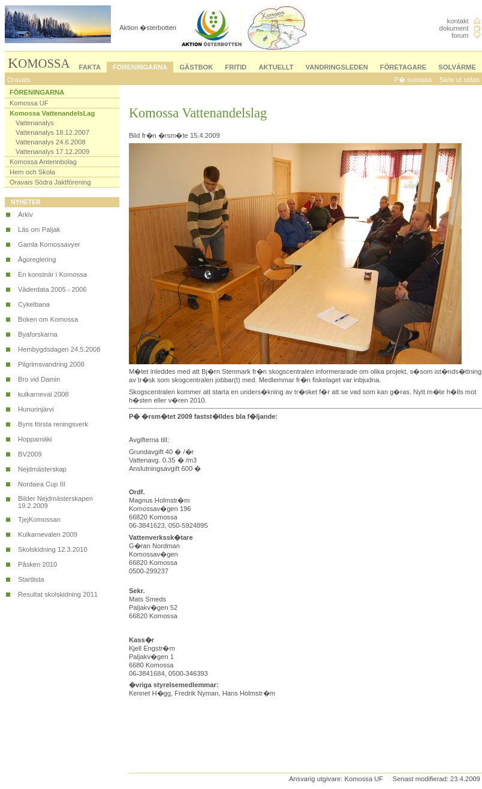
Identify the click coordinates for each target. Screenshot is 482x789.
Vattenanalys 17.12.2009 (52, 151)
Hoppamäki (35, 439)
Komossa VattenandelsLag (52, 113)
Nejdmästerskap (42, 469)
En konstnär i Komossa (52, 274)
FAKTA (90, 67)
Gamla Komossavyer (49, 244)
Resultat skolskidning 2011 (58, 594)
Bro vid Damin (39, 379)
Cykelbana (34, 304)
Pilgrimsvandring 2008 (51, 364)
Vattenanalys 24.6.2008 (51, 142)
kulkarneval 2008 (43, 394)
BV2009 (30, 454)
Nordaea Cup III (41, 484)
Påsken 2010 (37, 564)
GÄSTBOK (196, 67)
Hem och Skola (32, 172)
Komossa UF (29, 103)
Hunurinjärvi (36, 409)
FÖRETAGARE (403, 67)
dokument (454, 28)
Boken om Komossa (48, 319)
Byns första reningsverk (53, 424)
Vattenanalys (35, 122)
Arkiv (25, 214)
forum (460, 35)
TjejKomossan (39, 519)
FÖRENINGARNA (140, 67)
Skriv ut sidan (459, 79)
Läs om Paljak (39, 229)
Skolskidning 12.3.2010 (53, 549)
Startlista (31, 579)
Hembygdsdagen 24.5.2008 (59, 349)
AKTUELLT (275, 67)
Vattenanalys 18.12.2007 (52, 132)
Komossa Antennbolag (43, 161)
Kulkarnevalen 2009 (47, 534)
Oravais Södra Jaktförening (50, 182)
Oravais (19, 79)
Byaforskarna (38, 334)
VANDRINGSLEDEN (337, 67)
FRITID (235, 67)
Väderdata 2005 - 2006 (52, 289)
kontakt (458, 21)
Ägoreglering (37, 259)
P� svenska (413, 79)
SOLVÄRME (457, 67)
